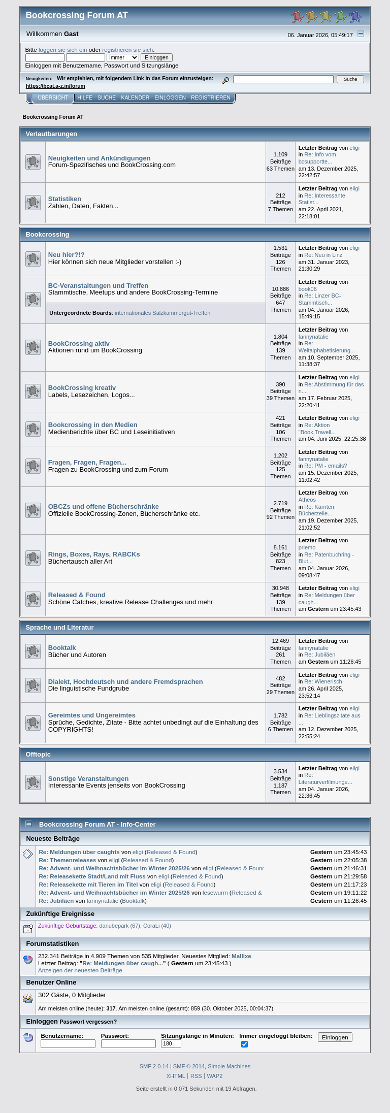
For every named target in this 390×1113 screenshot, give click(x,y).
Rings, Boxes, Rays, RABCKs (94, 554)
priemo (307, 547)
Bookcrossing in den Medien (93, 425)
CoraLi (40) (157, 926)
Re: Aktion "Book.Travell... (317, 428)
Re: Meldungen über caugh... (122, 963)
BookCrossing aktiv (79, 343)
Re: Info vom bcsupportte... (317, 158)
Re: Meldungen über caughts (79, 851)
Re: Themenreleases (67, 860)
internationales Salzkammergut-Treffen (162, 313)
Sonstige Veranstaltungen (88, 778)
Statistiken (64, 199)
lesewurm (215, 892)
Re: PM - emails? (325, 466)
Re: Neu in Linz (323, 255)
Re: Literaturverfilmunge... (325, 778)
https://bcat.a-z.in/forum (55, 86)
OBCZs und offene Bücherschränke (103, 506)
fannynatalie (314, 337)
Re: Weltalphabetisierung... (327, 346)
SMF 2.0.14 (154, 1066)
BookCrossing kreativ (82, 387)
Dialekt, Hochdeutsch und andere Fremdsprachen (125, 681)
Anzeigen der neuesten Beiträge (80, 970)
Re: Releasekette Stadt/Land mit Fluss (92, 876)
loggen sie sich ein (63, 49)
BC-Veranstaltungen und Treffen (98, 285)
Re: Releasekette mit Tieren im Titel (88, 884)
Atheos (307, 500)
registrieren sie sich (127, 49)
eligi (354, 148)
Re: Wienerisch (323, 681)
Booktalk (62, 647)
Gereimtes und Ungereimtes (92, 715)
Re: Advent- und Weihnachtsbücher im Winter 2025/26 (114, 868)
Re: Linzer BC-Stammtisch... (320, 299)
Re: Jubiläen (319, 654)
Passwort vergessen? (88, 1022)
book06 (308, 289)
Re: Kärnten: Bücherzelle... (317, 510)
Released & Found (77, 595)
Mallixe (241, 956)
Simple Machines (229, 1066)
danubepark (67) (119, 926)
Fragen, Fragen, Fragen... (87, 462)
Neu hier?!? (66, 254)
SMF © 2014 (189, 1066)
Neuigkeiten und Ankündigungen (99, 158)
